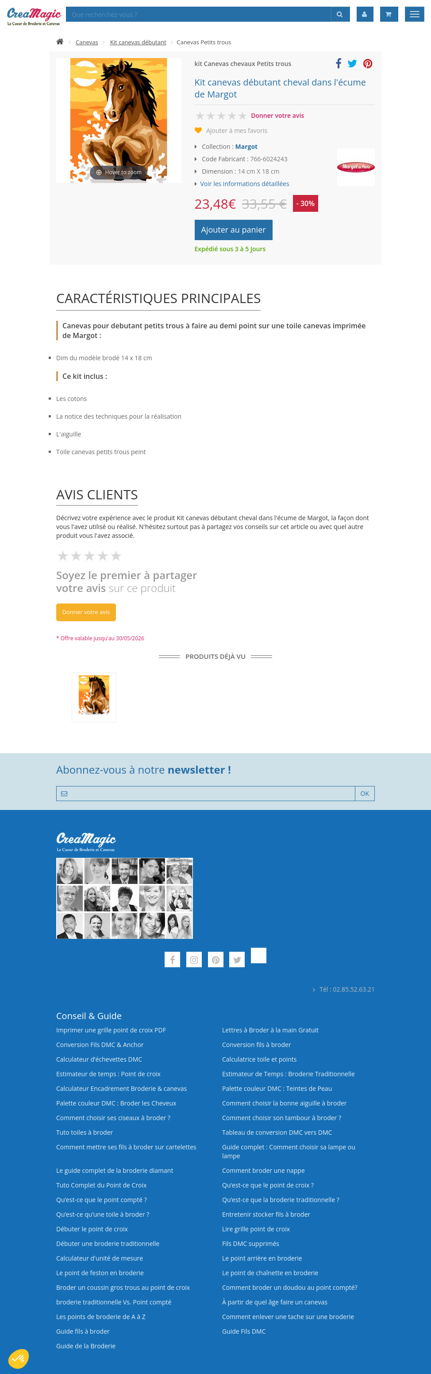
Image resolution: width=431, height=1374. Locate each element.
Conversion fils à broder (256, 1044)
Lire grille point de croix (256, 1229)
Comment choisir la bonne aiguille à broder (284, 1103)
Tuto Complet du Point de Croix (101, 1185)
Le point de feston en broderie (100, 1273)
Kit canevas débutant (138, 42)
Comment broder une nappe (263, 1170)
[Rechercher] (340, 14)
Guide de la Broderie (85, 1346)
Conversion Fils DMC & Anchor (100, 1044)
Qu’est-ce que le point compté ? (101, 1199)
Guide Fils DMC (244, 1331)
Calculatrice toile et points (259, 1059)
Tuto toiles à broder (84, 1132)
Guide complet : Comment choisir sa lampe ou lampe (288, 1151)
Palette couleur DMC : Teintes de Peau (277, 1088)
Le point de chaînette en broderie (270, 1273)
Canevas (87, 42)
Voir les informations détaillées (244, 183)
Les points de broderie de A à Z (101, 1316)
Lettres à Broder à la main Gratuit (270, 1030)
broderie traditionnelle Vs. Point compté (113, 1302)
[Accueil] (60, 42)
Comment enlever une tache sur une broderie (288, 1316)
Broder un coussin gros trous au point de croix (123, 1287)
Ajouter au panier (233, 229)
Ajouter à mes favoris (236, 130)
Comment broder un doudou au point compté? (290, 1287)
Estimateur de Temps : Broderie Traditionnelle (288, 1074)
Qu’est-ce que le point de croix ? (268, 1185)
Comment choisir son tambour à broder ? (281, 1117)
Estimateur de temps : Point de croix (108, 1074)
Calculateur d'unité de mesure (99, 1258)
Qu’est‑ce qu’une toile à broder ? (102, 1214)
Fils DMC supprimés (250, 1243)
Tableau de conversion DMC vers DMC (277, 1132)
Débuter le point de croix (92, 1229)
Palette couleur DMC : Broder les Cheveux (116, 1103)
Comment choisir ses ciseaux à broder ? (113, 1117)
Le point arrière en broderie (262, 1258)
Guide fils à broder (83, 1331)
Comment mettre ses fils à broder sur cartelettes (126, 1147)
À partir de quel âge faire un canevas (274, 1302)
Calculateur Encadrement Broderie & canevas (121, 1088)
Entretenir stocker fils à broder (266, 1214)
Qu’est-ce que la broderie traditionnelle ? (280, 1199)
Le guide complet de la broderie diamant (114, 1170)
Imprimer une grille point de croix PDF (111, 1030)
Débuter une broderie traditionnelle (107, 1243)
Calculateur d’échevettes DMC (99, 1059)
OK (365, 793)
